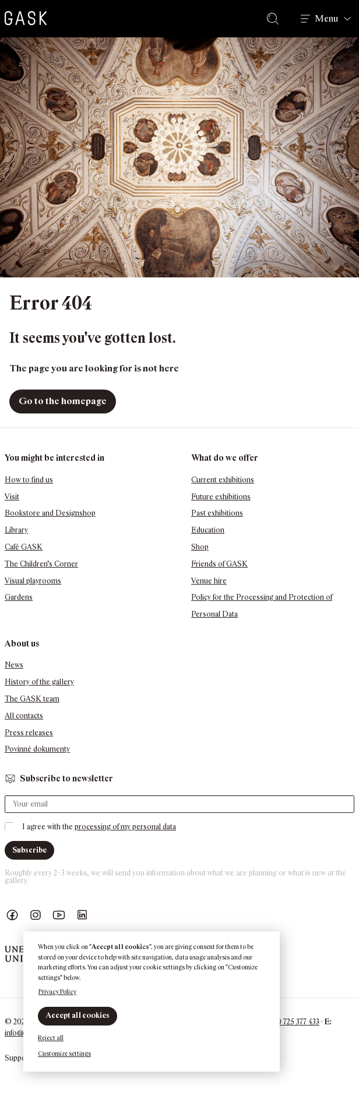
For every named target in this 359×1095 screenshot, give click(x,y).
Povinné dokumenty (37, 749)
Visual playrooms (33, 580)
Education (207, 530)
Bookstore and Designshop (50, 513)
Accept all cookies (77, 1015)
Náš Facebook (12, 915)
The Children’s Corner (41, 563)
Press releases (29, 732)
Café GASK (24, 547)
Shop (200, 547)
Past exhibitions (217, 513)
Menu (326, 18)
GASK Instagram (35, 915)
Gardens (19, 597)
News (14, 665)
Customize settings (64, 1053)
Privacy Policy (57, 992)
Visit (12, 496)
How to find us (29, 479)
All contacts (24, 715)
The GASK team (32, 698)
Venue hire (209, 580)
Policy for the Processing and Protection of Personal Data (261, 605)
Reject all (51, 1038)
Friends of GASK (219, 563)
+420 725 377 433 (292, 1021)
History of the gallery (39, 681)
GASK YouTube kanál (58, 915)
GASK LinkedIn (82, 915)
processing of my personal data (125, 826)
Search (275, 18)
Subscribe (29, 850)
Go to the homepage (63, 400)
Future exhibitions (221, 496)
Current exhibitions (222, 479)
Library (16, 530)
